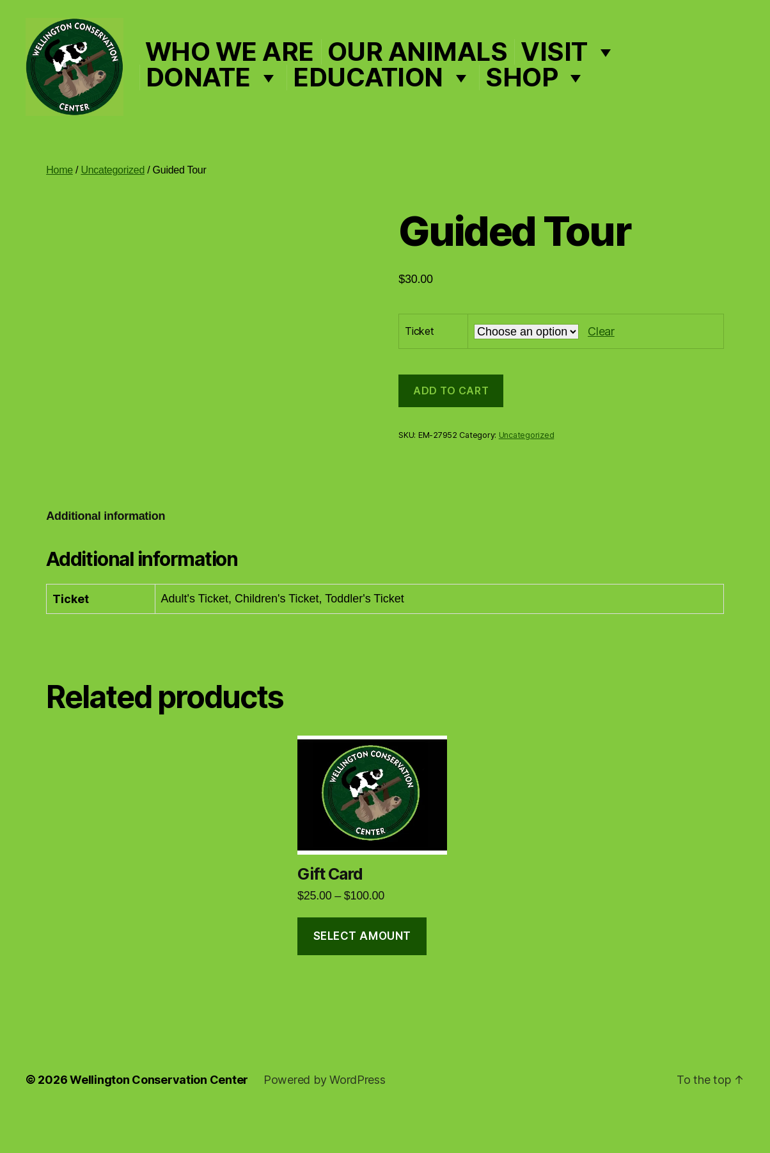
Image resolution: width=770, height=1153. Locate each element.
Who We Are (266, 70)
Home (59, 207)
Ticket (419, 368)
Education (418, 95)
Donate (249, 95)
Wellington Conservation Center (159, 1117)
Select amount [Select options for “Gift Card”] (362, 972)
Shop (573, 95)
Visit (605, 70)
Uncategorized (113, 207)
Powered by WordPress (324, 1117)
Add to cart (451, 427)
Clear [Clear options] (601, 368)
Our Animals (454, 70)
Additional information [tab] (105, 552)
